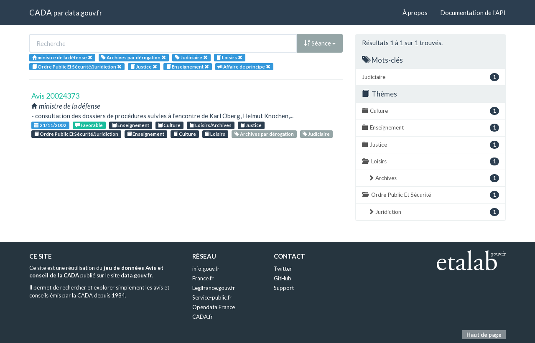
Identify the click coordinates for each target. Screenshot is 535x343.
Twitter (283, 268)
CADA (40, 12)
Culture (169, 125)
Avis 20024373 (55, 95)
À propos (415, 12)
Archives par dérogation (264, 134)
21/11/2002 (50, 125)
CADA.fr (202, 316)
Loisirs (215, 134)
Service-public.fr (212, 297)
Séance (320, 43)
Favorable (89, 125)
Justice (251, 125)
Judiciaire (316, 134)
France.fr (203, 278)
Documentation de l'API (473, 12)
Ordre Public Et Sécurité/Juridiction (76, 134)
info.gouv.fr (205, 268)
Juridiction (433, 212)
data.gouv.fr (83, 13)
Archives (433, 178)
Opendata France (213, 307)
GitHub (282, 278)
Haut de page (484, 334)
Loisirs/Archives (211, 125)
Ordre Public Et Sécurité (430, 195)
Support (284, 288)
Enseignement (130, 125)
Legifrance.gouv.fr (213, 288)
